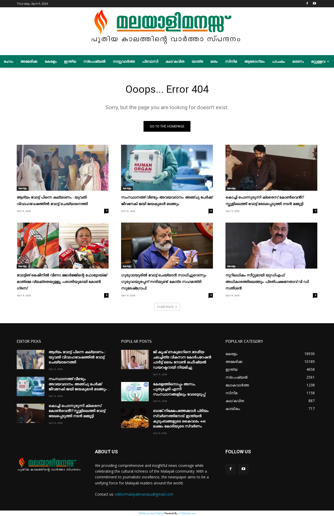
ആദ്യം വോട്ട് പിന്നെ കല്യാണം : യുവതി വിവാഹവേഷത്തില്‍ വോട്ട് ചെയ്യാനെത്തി (77, 357)
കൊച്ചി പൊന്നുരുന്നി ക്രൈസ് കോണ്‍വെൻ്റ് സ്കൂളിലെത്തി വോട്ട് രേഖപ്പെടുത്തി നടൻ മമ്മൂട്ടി (77, 411)
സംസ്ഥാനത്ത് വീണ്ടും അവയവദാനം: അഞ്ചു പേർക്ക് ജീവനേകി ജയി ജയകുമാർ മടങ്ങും (77, 384)
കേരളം (22, 188)
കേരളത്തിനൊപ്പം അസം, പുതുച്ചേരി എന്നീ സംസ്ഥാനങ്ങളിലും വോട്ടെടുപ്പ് (179, 389)
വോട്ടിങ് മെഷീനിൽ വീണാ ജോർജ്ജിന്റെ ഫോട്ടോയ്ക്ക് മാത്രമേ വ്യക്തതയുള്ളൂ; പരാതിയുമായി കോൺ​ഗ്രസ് (62, 282)
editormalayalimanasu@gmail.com (144, 494)
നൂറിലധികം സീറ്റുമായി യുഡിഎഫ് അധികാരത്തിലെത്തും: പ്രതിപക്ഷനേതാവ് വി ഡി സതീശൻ (267, 282)
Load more (167, 306)
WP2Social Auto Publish (151, 513)
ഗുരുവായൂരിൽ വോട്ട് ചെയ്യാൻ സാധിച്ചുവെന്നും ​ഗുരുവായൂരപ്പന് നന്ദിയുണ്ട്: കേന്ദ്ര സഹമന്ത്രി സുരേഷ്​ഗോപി (164, 282)
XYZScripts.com (187, 513)
